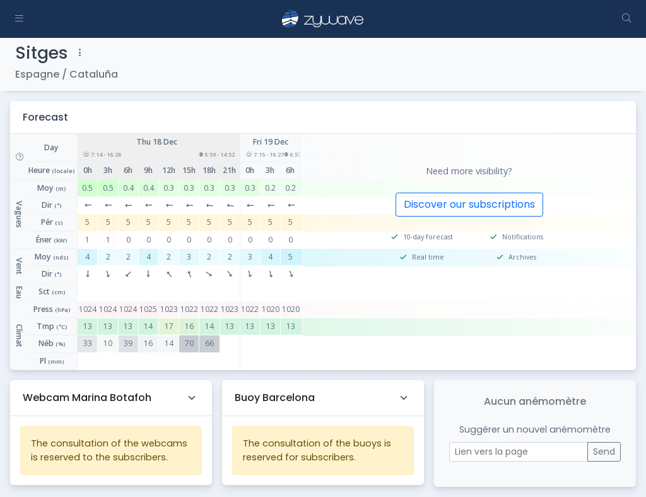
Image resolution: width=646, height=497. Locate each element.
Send (604, 451)
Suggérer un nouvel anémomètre (535, 429)
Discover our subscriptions (469, 204)
